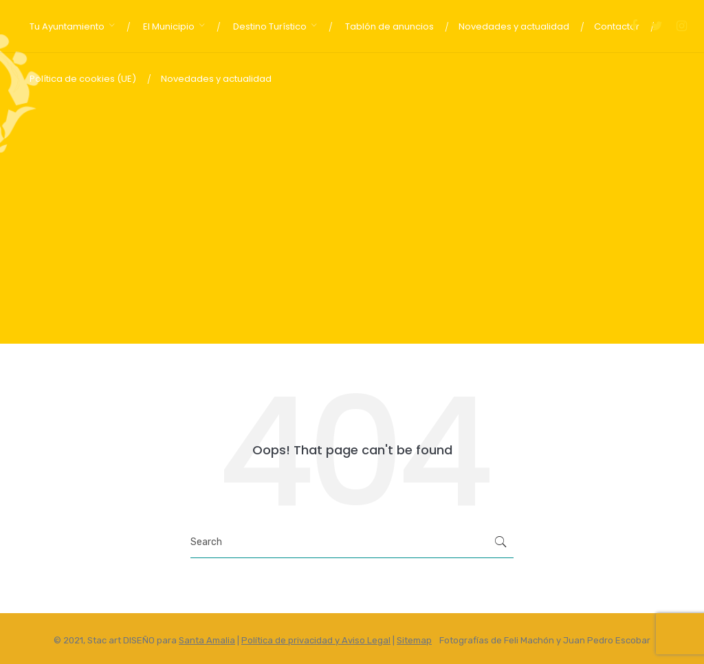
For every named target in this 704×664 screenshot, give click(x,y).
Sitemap (414, 640)
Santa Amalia (207, 640)
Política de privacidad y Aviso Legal (315, 640)
